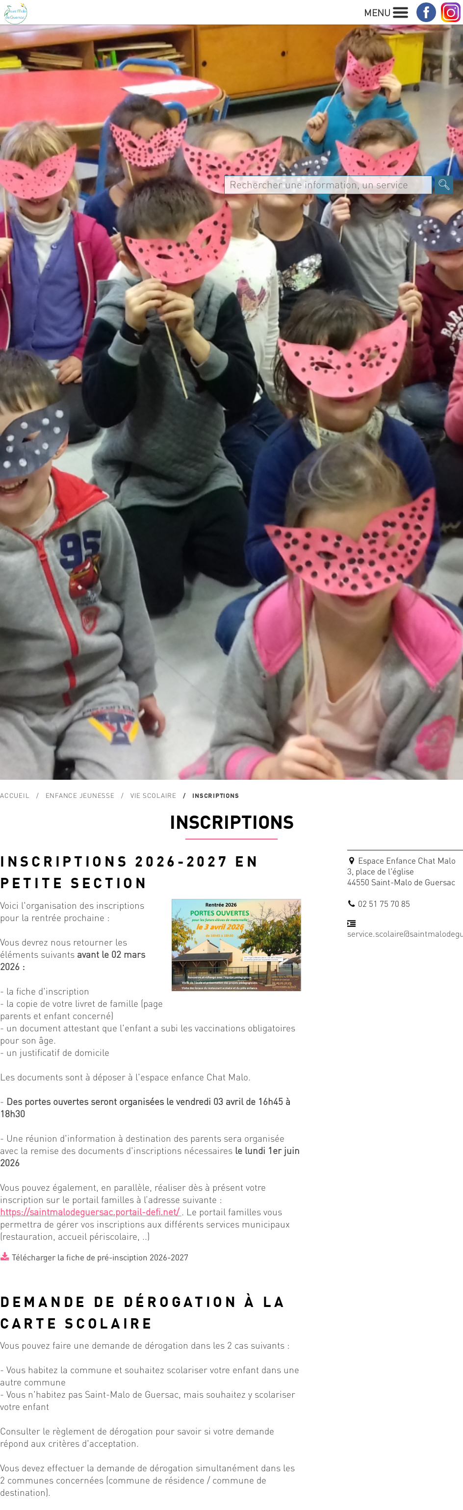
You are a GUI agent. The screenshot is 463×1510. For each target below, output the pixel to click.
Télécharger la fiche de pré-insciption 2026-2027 (100, 1257)
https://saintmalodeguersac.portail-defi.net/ (90, 1211)
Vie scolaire (153, 795)
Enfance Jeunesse (80, 795)
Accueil (14, 795)
